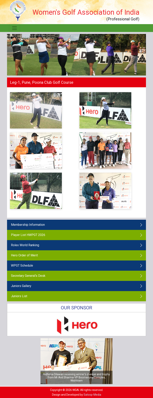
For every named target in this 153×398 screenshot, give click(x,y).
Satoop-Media (92, 394)
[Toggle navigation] (14, 28)
